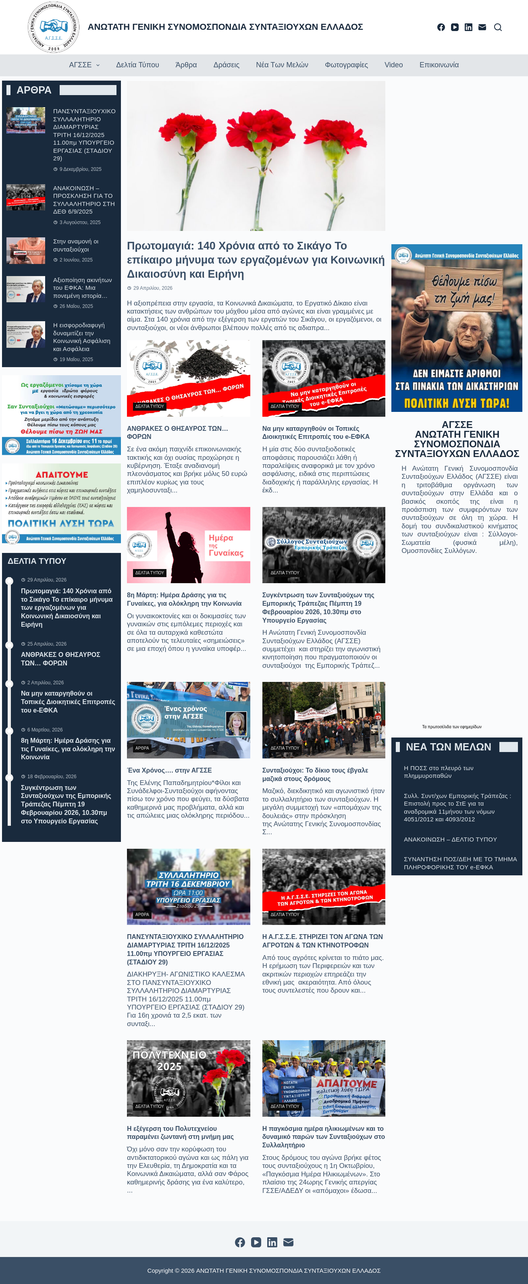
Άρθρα (186, 65)
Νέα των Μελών (282, 65)
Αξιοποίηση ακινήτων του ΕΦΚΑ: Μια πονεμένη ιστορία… (82, 287)
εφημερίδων (471, 727)
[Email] (482, 27)
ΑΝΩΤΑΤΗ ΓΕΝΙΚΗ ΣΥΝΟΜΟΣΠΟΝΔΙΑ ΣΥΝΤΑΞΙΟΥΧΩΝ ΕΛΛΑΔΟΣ (226, 27)
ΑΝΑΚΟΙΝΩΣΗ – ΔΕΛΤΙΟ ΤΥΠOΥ (450, 839)
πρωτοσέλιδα (440, 727)
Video (394, 65)
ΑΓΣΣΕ (85, 65)
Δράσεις (226, 65)
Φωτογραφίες (346, 65)
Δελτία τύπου (137, 65)
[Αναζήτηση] (498, 27)
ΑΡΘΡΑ (142, 748)
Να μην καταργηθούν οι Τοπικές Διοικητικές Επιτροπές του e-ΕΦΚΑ (68, 702)
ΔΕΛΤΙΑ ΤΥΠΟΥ (149, 406)
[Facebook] (441, 27)
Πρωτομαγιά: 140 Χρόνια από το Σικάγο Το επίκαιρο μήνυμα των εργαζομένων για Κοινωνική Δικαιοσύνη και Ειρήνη (67, 608)
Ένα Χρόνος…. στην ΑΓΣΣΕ (169, 770)
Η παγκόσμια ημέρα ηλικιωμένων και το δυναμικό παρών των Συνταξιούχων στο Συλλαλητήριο (323, 1137)
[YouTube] (455, 27)
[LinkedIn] (468, 27)
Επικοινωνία (439, 65)
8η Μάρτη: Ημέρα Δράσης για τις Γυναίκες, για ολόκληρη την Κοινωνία (68, 749)
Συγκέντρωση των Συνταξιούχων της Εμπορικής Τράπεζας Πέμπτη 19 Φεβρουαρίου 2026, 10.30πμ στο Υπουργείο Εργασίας (66, 804)
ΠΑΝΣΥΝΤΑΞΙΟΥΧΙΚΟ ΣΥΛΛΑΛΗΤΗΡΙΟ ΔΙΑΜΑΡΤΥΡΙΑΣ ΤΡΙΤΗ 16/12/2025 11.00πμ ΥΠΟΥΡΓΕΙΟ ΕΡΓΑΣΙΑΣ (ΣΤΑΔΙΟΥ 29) (84, 135)
